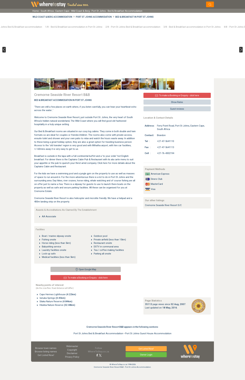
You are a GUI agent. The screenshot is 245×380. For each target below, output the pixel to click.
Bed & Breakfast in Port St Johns (134, 17)
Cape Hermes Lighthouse (57, 294)
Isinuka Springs (52, 298)
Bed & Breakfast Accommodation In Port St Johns (63, 100)
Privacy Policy (72, 356)
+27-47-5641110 (165, 141)
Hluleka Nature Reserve (57, 305)
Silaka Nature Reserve (55, 301)
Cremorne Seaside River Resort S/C (163, 205)
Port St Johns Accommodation (94, 17)
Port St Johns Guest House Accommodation (148, 333)
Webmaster (72, 346)
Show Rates (177, 102)
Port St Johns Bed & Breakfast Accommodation (99, 333)
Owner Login (146, 354)
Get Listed (46, 355)
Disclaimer (72, 353)
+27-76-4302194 (165, 153)
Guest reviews (177, 109)
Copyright (72, 349)
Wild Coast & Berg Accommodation (52, 17)
